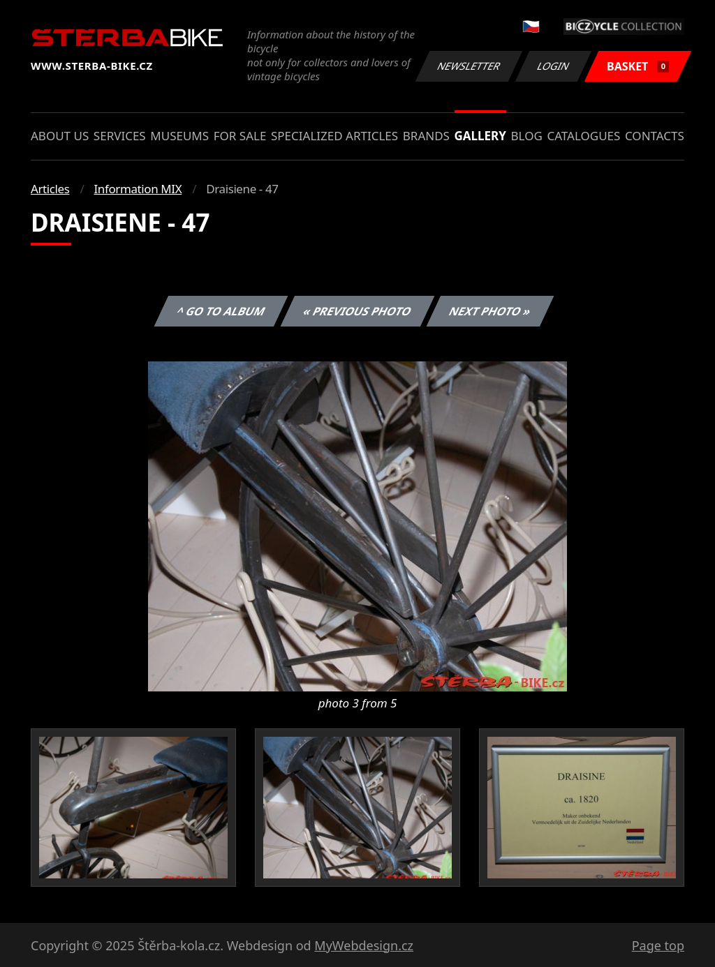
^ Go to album (220, 311)
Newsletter (468, 66)
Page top (658, 945)
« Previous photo (357, 311)
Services (120, 136)
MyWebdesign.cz (363, 945)
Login (554, 66)
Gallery (480, 136)
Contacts (654, 136)
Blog (527, 136)
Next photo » (490, 311)
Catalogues (583, 136)
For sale (240, 136)
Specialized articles (334, 136)
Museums (179, 136)
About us (60, 136)
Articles (50, 189)
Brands (426, 136)
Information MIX (138, 189)
